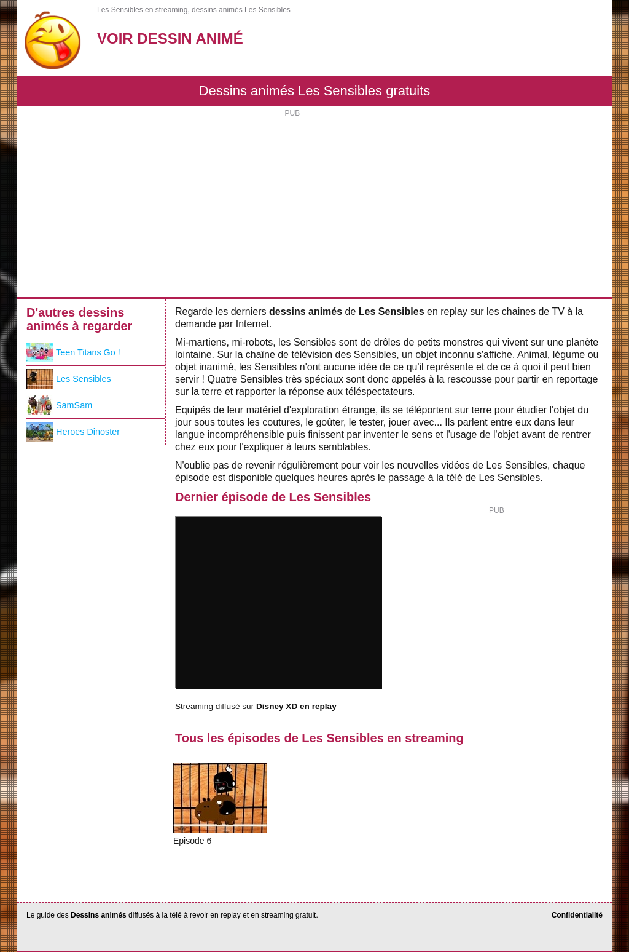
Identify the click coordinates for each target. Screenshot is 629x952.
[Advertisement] (314, 205)
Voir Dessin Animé (170, 38)
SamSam (59, 405)
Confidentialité (577, 915)
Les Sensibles (68, 379)
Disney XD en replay (296, 706)
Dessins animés (99, 915)
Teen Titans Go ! (73, 352)
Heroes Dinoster (73, 432)
